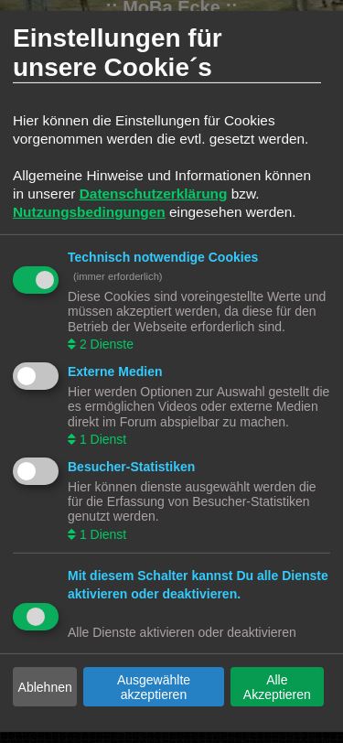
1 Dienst (101, 439)
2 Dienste (105, 344)
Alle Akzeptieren (277, 687)
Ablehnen (45, 687)
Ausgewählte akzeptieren (153, 687)
